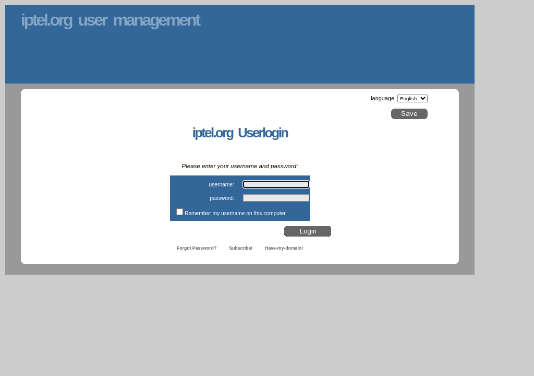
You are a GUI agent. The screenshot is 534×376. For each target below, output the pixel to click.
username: (221, 184)
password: (222, 198)
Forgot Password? (196, 248)
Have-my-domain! (284, 248)
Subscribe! (240, 248)
